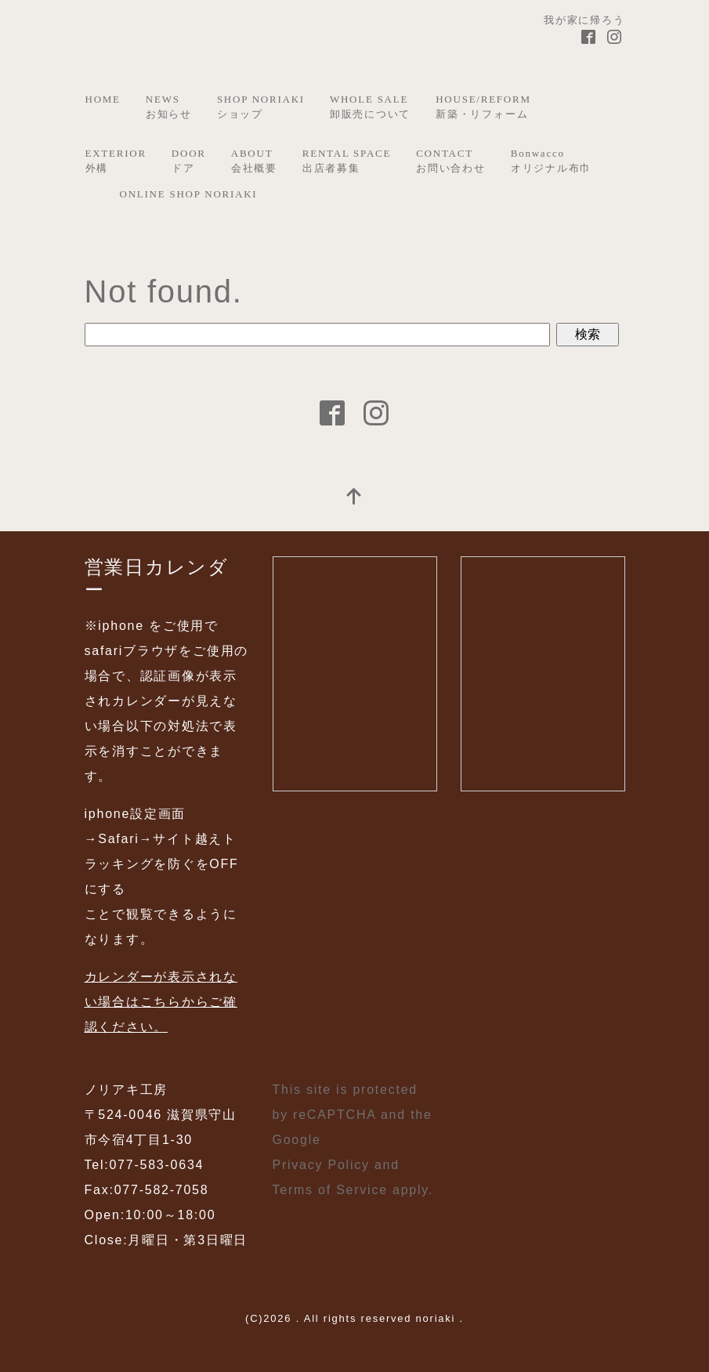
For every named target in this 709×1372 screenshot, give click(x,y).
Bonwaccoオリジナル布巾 (551, 161)
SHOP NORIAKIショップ (261, 107)
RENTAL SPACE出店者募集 (346, 161)
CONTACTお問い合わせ (451, 161)
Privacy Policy (321, 1164)
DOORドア (189, 161)
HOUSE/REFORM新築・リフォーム (483, 107)
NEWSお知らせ (169, 107)
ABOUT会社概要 (254, 161)
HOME (103, 99)
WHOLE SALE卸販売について (370, 107)
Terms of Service (330, 1189)
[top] (355, 498)
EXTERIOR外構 (116, 161)
